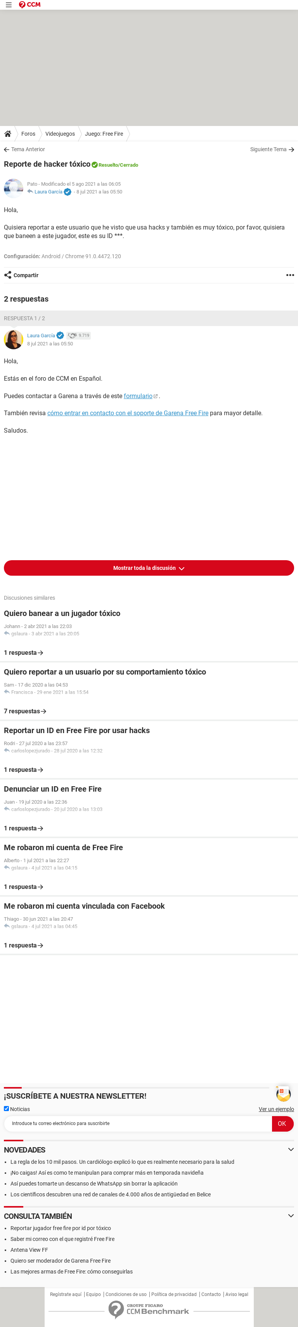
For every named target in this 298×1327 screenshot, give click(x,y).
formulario (138, 396)
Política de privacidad (174, 1294)
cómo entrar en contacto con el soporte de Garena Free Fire (127, 413)
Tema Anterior (28, 149)
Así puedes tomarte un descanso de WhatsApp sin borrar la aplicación (94, 1183)
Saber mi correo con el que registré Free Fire (62, 1239)
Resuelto (108, 165)
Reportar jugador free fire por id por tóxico (60, 1228)
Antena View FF (29, 1250)
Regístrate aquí (65, 1294)
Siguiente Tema (268, 149)
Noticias (17, 1109)
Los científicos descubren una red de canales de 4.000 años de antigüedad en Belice (110, 1194)
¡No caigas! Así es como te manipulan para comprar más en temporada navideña (107, 1173)
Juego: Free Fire (104, 134)
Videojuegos (60, 134)
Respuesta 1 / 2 (24, 318)
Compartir (26, 275)
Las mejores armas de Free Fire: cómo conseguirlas (71, 1271)
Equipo (93, 1294)
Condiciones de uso (126, 1294)
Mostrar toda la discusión (145, 568)
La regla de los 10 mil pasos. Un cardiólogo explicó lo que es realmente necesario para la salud (122, 1162)
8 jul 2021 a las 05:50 (99, 192)
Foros (28, 134)
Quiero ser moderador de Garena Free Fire (60, 1261)
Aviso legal (236, 1294)
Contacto (211, 1294)
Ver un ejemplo (276, 1109)
